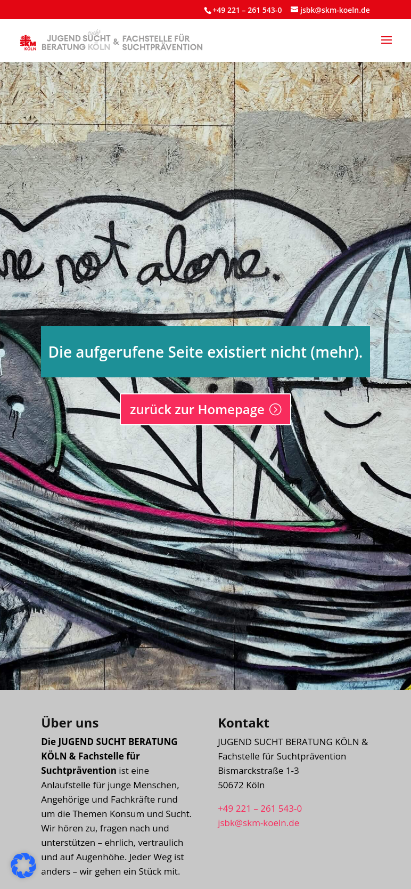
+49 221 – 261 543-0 (247, 10)
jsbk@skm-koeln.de (258, 823)
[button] (386, 47)
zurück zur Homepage (197, 409)
